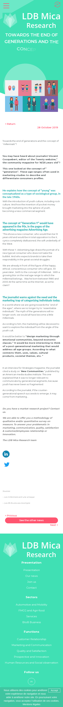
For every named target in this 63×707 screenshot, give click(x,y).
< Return (10, 123)
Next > (54, 525)
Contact (31, 587)
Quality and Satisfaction (31, 650)
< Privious (11, 515)
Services (31, 616)
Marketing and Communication (32, 645)
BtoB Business (31, 622)
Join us (31, 581)
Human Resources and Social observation (31, 662)
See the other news (31, 520)
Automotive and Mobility (31, 604)
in (31, 681)
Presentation (31, 570)
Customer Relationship (31, 639)
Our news (31, 576)
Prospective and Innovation (31, 656)
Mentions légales (31, 704)
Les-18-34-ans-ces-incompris (17, 503)
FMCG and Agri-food (31, 610)
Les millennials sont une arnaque (19, 497)
